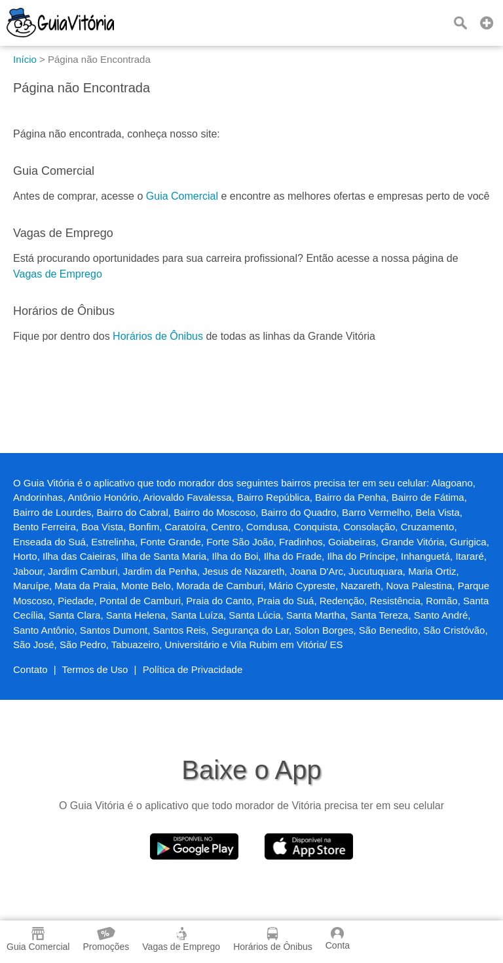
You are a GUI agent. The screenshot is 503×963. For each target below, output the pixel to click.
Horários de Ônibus (158, 336)
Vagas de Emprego (57, 274)
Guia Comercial (182, 196)
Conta (338, 939)
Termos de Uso (95, 669)
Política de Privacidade (193, 669)
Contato (30, 669)
